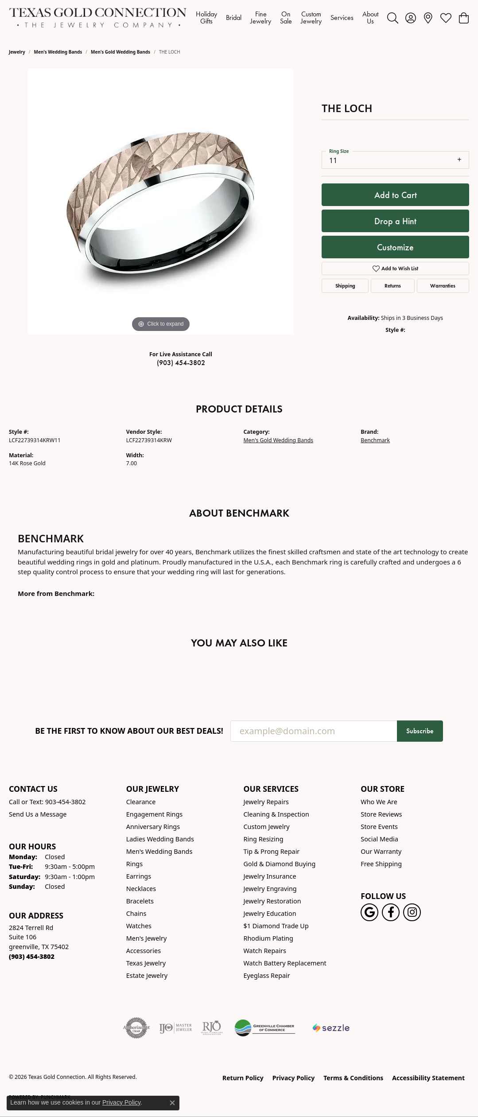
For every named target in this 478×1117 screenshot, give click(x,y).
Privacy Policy (293, 1078)
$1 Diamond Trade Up (276, 926)
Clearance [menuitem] (141, 802)
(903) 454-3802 (181, 362)
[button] (392, 18)
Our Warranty (381, 851)
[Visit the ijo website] (175, 1028)
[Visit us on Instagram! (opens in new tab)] (412, 912)
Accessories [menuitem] (143, 950)
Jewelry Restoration (272, 901)
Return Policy (243, 1078)
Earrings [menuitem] (138, 876)
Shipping (345, 285)
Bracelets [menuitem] (140, 901)
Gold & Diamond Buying (280, 864)
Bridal (233, 17)
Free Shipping (381, 864)
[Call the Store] (31, 956)
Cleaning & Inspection (276, 814)
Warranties (442, 285)
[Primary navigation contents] (287, 17)
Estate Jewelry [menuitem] (146, 975)
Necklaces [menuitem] (141, 888)
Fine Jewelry (260, 17)
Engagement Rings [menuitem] (154, 814)
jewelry (17, 52)
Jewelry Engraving (270, 888)
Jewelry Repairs (266, 802)
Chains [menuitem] (136, 913)
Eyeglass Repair (267, 975)
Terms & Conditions (353, 1078)
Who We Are (379, 802)
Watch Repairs (265, 950)
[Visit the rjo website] (212, 1028)
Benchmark (375, 440)
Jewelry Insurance (270, 876)
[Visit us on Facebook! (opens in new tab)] (391, 912)
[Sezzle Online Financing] (331, 1028)
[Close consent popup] (172, 1102)
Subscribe (420, 731)
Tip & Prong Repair (272, 851)
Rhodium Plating (268, 938)
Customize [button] (395, 247)
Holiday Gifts (206, 17)
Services (342, 17)
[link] (428, 18)
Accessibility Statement (428, 1078)
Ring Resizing (264, 839)
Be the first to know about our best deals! (129, 731)
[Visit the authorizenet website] (136, 1028)
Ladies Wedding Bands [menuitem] (160, 839)
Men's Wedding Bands (58, 52)
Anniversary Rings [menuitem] (153, 826)
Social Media (379, 839)
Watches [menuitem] (139, 926)
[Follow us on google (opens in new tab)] (369, 912)
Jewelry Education (270, 913)
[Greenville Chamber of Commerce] (265, 1028)
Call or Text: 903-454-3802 (47, 802)
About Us (370, 17)
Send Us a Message (37, 814)
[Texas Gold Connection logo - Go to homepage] (97, 17)
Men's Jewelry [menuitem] (146, 938)
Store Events (379, 826)
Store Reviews (381, 814)
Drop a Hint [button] (395, 221)
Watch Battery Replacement (285, 963)
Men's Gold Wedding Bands (120, 52)
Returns (393, 285)
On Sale (286, 17)
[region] (161, 202)
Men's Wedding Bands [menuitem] (159, 851)
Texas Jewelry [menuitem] (146, 963)
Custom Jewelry (311, 17)
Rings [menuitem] (134, 864)
